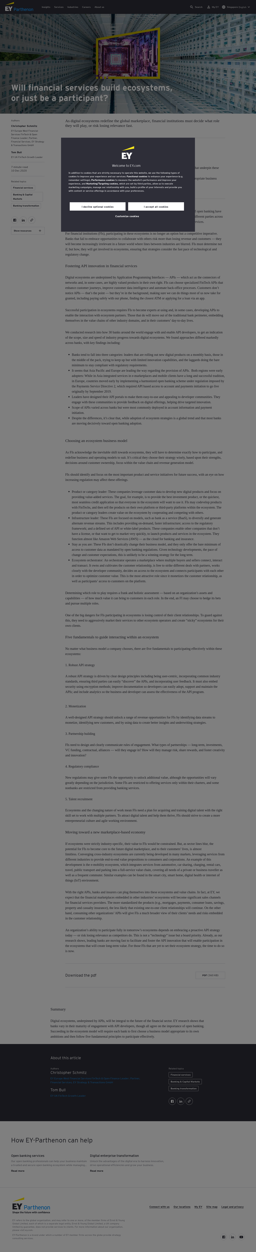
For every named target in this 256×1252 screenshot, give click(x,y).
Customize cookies (127, 216)
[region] (128, 185)
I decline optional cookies (98, 206)
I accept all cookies (156, 206)
